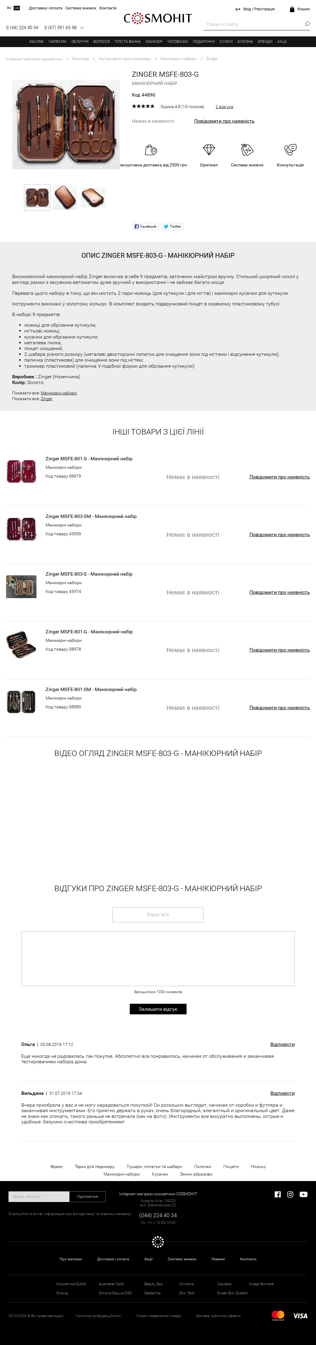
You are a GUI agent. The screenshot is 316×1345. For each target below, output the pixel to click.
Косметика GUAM (71, 1284)
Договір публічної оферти (218, 1316)
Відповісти (282, 1044)
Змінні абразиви (196, 1174)
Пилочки (202, 1166)
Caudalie (224, 1284)
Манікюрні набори (59, 392)
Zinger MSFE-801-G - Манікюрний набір (89, 632)
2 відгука (224, 106)
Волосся (101, 41)
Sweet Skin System (232, 1293)
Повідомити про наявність (224, 121)
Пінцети (231, 1166)
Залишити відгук (158, 1009)
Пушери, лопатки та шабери (154, 1166)
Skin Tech (187, 1293)
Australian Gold (111, 1284)
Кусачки (160, 1174)
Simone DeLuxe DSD (115, 1293)
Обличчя (79, 41)
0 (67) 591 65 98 (60, 27)
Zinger (47, 398)
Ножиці (258, 1166)
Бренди (265, 41)
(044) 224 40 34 (158, 1215)
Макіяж (36, 41)
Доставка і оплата (113, 1259)
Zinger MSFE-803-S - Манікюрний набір (89, 574)
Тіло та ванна (128, 41)
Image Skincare (261, 1284)
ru (9, 8)
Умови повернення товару (159, 1316)
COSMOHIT (158, 18)
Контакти (248, 1259)
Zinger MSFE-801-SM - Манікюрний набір (91, 689)
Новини (218, 1259)
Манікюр (154, 41)
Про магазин (71, 1259)
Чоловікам (177, 41)
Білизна (245, 41)
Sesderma (152, 1293)
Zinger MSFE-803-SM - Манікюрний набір (91, 516)
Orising (62, 1293)
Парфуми (58, 41)
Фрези (56, 1166)
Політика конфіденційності (99, 1316)
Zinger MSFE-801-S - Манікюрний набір (89, 458)
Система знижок (182, 1259)
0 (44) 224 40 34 (22, 27)
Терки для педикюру (95, 1166)
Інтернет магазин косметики (34, 58)
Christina (186, 1284)
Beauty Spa (153, 1284)
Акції (282, 41)
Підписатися (87, 1196)
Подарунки (204, 41)
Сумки (226, 41)
